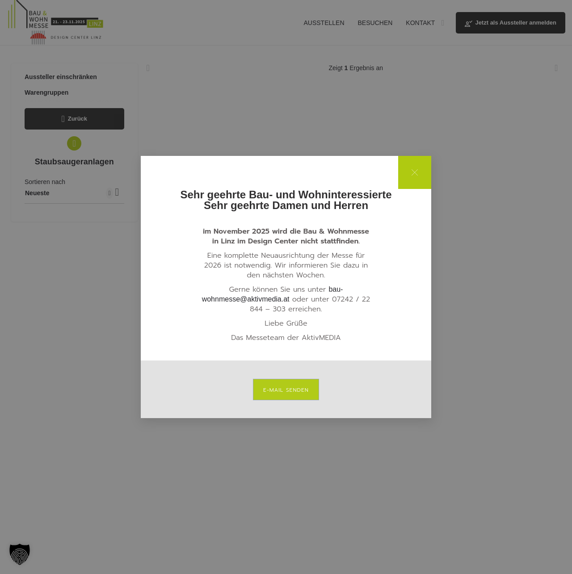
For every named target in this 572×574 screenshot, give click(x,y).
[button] (19, 554)
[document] (286, 287)
